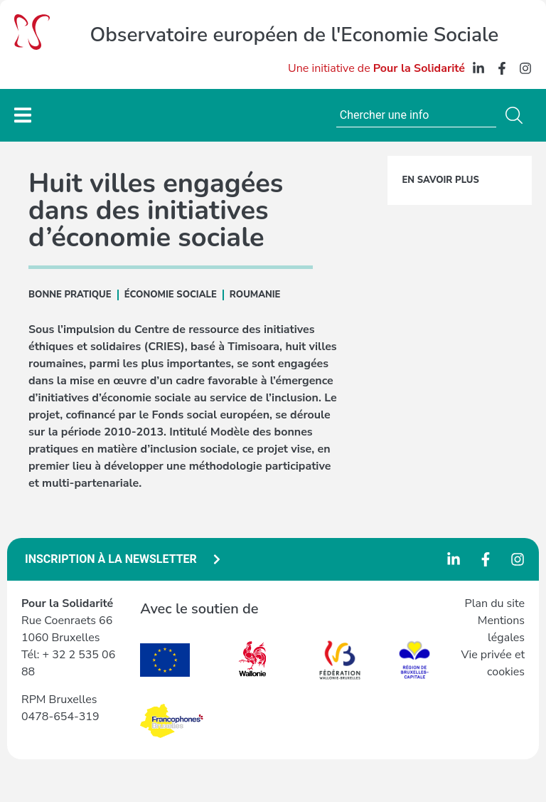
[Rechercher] (517, 115)
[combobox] (416, 115)
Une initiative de (376, 68)
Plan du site (495, 603)
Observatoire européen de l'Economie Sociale (294, 34)
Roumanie (255, 294)
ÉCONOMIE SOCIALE (170, 294)
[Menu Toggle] (22, 115)
